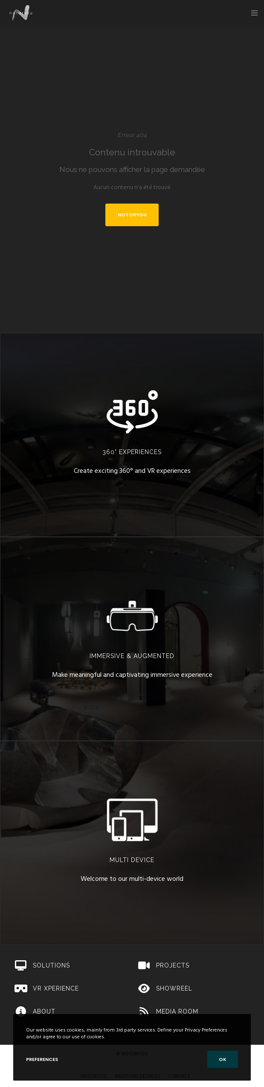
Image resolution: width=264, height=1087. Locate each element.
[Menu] (252, 13)
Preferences (42, 1059)
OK (222, 1059)
